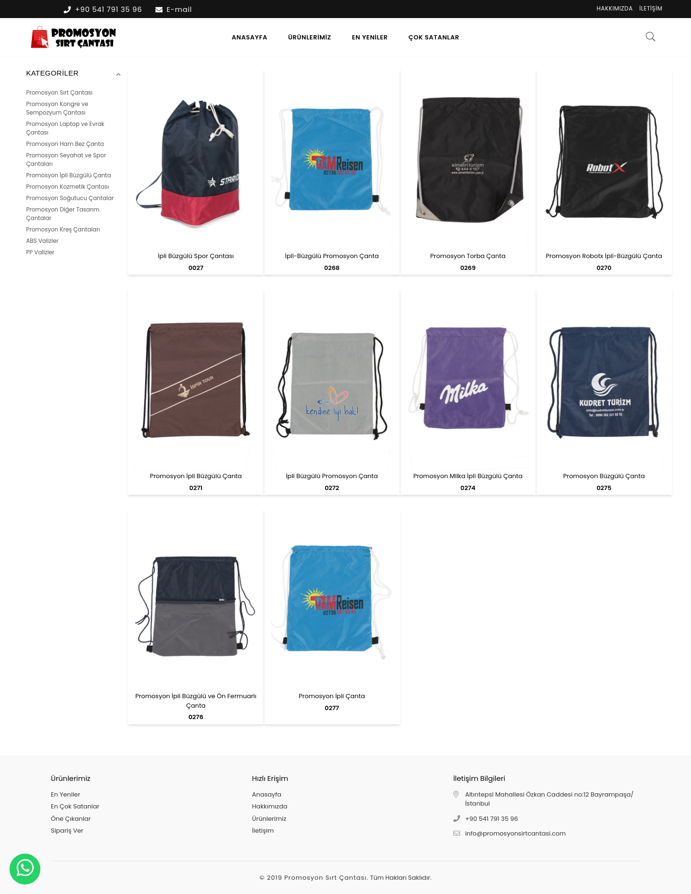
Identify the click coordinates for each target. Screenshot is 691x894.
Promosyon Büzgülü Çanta (604, 476)
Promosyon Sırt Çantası (59, 92)
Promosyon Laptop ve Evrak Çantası (65, 128)
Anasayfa (250, 37)
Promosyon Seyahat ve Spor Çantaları (66, 159)
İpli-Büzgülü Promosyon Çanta (332, 255)
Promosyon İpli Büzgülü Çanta (68, 175)
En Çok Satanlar (75, 806)
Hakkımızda (615, 8)
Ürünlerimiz (309, 37)
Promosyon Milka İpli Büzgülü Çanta (468, 476)
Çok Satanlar (434, 37)
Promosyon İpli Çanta (332, 696)
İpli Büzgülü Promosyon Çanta (332, 476)
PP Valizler (40, 252)
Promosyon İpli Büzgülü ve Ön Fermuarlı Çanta (196, 701)
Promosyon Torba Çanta (468, 255)
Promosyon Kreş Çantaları (63, 229)
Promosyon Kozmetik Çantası (67, 187)
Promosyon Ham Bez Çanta (65, 144)
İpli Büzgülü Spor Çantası (196, 255)
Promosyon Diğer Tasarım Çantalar (62, 213)
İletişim (650, 8)
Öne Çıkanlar (71, 818)
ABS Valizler (42, 241)
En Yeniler (370, 37)
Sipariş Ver (67, 830)
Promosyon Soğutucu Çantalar (70, 198)
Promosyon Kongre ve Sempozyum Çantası (57, 108)
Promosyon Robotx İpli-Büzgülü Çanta (604, 255)
